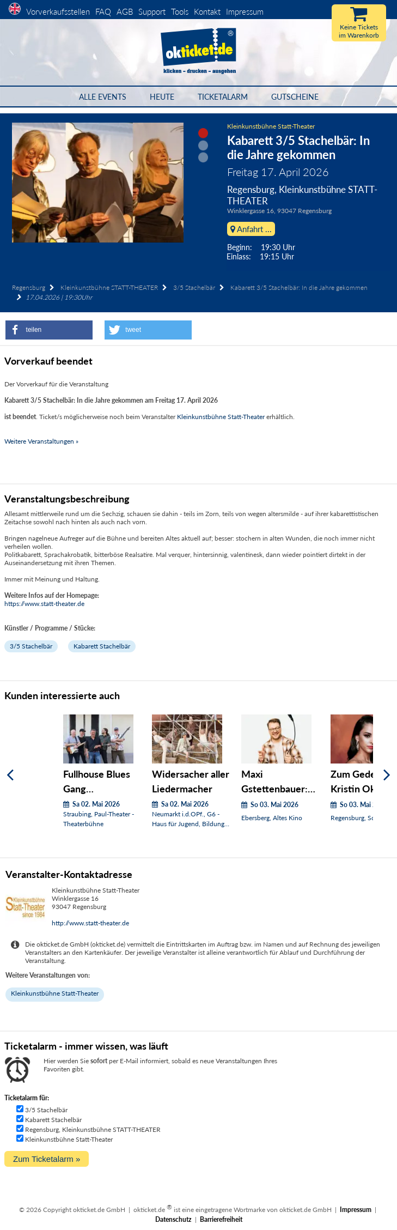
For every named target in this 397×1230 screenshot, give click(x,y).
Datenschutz (173, 1219)
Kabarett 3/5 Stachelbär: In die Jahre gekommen (299, 287)
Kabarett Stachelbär (102, 646)
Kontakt (207, 11)
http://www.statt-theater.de (90, 923)
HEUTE (162, 96)
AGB (125, 11)
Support (152, 11)
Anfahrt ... (251, 229)
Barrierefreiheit (221, 1219)
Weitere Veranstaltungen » (41, 441)
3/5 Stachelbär (194, 287)
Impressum (245, 11)
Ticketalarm (223, 96)
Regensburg (28, 287)
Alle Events (102, 96)
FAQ (103, 11)
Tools (179, 11)
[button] (49, 330)
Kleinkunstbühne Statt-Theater (271, 126)
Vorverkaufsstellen (58, 11)
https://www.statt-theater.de (44, 603)
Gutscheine (295, 96)
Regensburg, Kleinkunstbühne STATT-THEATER (93, 1129)
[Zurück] (10, 775)
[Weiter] (386, 775)
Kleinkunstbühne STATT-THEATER (109, 287)
